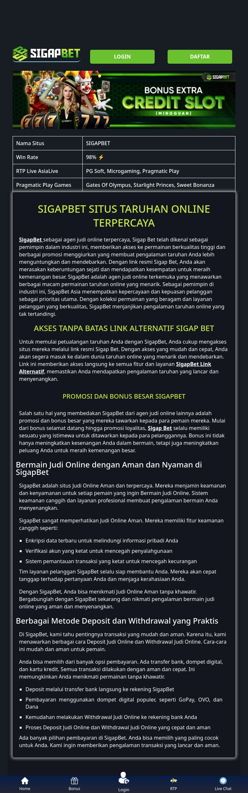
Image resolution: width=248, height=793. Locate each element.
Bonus (74, 784)
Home (24, 784)
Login (124, 784)
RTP (173, 784)
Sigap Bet (160, 428)
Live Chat (223, 784)
